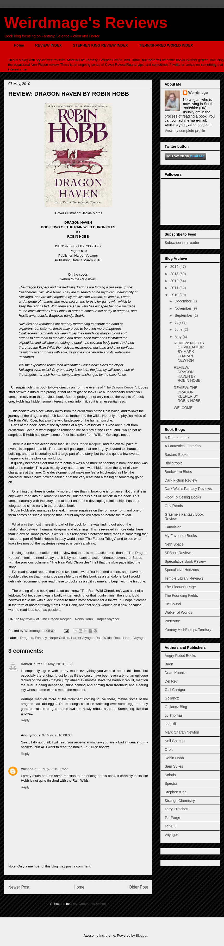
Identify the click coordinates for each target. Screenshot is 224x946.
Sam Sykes (174, 766)
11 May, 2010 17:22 (53, 769)
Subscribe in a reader (182, 243)
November (183, 308)
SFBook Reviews (178, 553)
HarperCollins (58, 638)
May (178, 337)
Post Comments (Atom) (88, 904)
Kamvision (173, 527)
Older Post (138, 887)
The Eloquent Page (180, 587)
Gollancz (172, 698)
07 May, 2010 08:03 (57, 735)
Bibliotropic (173, 463)
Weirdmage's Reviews (85, 22)
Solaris (170, 775)
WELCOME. (184, 408)
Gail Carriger (175, 690)
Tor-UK (170, 826)
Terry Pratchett (176, 809)
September (184, 315)
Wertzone (172, 621)
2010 (174, 295)
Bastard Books (176, 454)
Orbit (168, 749)
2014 (174, 266)
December (183, 301)
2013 (174, 274)
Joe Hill (171, 724)
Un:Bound (173, 604)
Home (19, 45)
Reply (25, 720)
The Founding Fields (181, 595)
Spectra (171, 783)
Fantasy (41, 638)
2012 (174, 281)
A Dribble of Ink (177, 438)
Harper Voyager (107, 619)
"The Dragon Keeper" (120, 387)
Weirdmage (198, 92)
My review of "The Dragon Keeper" (46, 619)
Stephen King (175, 792)
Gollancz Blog (176, 707)
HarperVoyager (82, 638)
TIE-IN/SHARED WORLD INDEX (166, 45)
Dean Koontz (175, 673)
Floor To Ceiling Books (183, 497)
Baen (169, 664)
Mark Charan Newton (182, 732)
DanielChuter (31, 664)
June (179, 329)
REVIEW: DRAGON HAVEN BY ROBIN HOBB (187, 374)
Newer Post (18, 887)
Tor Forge (172, 817)
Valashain (28, 769)
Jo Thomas (174, 715)
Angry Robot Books (180, 655)
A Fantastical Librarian (183, 446)
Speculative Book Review (185, 561)
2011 (174, 288)
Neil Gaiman (175, 741)
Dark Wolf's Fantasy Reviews (188, 489)
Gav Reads (174, 506)
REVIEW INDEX (48, 45)
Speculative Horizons (182, 570)
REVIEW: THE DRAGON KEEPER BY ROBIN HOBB (187, 394)
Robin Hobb (84, 619)
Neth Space (174, 544)
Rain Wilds (103, 638)
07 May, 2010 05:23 (58, 664)
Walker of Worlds (178, 612)
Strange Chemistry (180, 801)
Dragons (26, 638)
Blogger (141, 935)
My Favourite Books (181, 536)
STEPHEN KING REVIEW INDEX (100, 45)
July (178, 322)
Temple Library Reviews (184, 578)
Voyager (139, 638)
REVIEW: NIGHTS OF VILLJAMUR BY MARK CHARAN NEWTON (189, 351)
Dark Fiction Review (181, 480)
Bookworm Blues (178, 472)
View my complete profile (185, 130)
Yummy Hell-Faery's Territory (188, 629)
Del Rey (171, 681)
